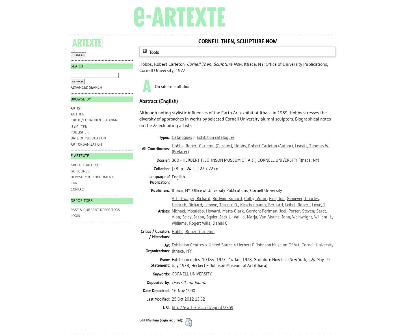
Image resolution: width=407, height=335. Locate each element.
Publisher (80, 132)
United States (221, 245)
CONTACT (78, 189)
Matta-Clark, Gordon (241, 211)
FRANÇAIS (78, 55)
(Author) (263, 145)
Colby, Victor (255, 198)
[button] (188, 322)
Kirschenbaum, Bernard (261, 204)
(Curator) (202, 145)
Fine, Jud (277, 198)
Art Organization (86, 144)
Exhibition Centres (188, 245)
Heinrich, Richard (187, 204)
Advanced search (86, 87)
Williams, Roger (186, 223)
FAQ (74, 183)
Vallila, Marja (245, 217)
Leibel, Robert (297, 204)
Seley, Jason (193, 217)
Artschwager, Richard (191, 198)
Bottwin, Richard (227, 198)
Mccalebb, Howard (203, 211)
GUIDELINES (80, 171)
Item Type (79, 126)
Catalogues (182, 137)
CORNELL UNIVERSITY (192, 274)
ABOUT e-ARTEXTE (86, 165)
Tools (150, 52)
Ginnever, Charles (303, 198)
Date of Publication (88, 138)
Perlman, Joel (274, 211)
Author (78, 114)
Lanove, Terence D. (221, 204)
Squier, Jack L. (218, 217)
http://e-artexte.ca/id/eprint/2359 (202, 307)
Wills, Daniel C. (215, 223)
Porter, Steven (301, 211)
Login (75, 216)
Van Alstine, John (274, 217)
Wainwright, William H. (312, 217)
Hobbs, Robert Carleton (193, 231)
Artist (76, 108)
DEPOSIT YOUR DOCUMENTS (93, 177)
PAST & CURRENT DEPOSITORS (95, 210)
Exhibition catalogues (216, 137)
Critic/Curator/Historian (94, 120)
